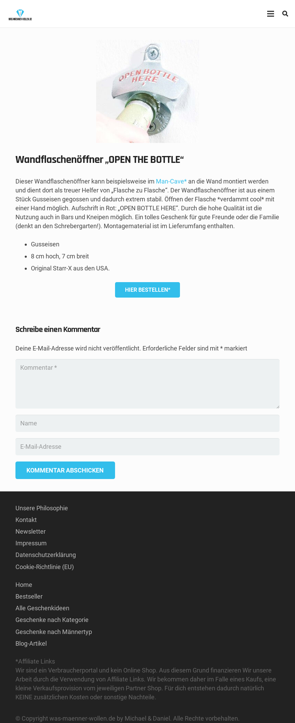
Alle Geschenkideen (42, 608)
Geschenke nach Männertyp (53, 631)
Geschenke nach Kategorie (52, 619)
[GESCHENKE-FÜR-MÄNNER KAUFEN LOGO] (20, 13)
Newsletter (30, 531)
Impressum (31, 543)
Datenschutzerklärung (45, 554)
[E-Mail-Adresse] (147, 446)
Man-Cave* (171, 181)
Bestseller (29, 596)
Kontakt (26, 519)
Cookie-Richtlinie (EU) (44, 566)
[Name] (147, 423)
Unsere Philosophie (41, 508)
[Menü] (270, 13)
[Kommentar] (147, 384)
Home (23, 584)
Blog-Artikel (31, 643)
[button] (285, 13)
